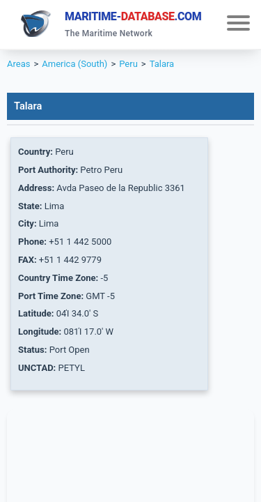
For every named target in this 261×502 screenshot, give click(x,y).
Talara (162, 64)
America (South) (74, 64)
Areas (18, 64)
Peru (128, 64)
